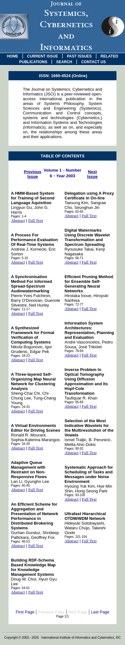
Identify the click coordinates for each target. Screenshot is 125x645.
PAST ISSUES (79, 56)
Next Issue (92, 174)
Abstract (18, 220)
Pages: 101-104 (76, 537)
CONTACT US (93, 62)
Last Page (100, 612)
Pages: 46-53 (20, 541)
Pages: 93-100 (75, 495)
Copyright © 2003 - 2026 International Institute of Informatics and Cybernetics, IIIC (62, 637)
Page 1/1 (62, 616)
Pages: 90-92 (74, 448)
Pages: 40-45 (20, 485)
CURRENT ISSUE (42, 56)
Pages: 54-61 (20, 588)
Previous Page (51, 612)
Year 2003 (65, 175)
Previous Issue (32, 174)
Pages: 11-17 (20, 309)
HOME (12, 56)
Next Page (77, 612)
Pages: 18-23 (20, 355)
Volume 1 (53, 170)
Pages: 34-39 (20, 444)
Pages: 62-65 (74, 211)
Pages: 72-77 (74, 304)
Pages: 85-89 (74, 402)
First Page (25, 612)
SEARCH (64, 62)
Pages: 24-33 (20, 407)
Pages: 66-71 (74, 258)
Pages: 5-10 (19, 258)
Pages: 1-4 (18, 216)
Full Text (35, 220)
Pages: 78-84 (74, 351)
